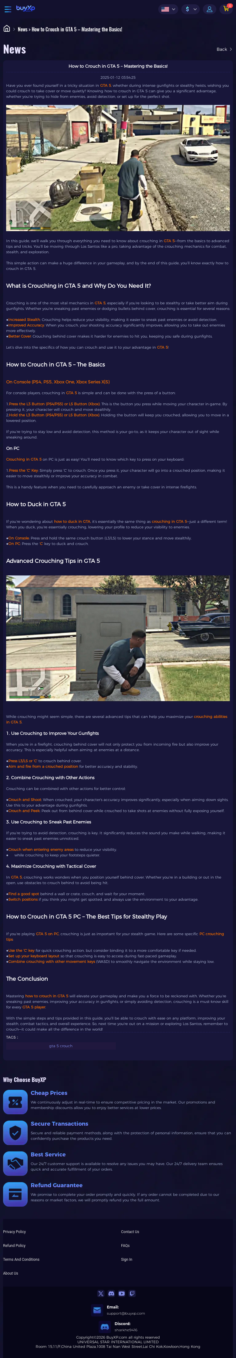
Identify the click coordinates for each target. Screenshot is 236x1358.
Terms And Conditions (21, 1259)
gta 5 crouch (61, 1046)
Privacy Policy (14, 1232)
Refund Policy (14, 1246)
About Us (10, 1273)
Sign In (126, 1259)
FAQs (125, 1246)
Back (225, 49)
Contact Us (130, 1232)
